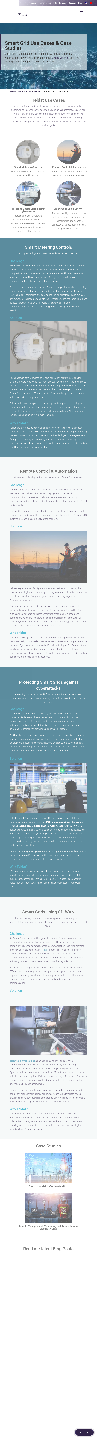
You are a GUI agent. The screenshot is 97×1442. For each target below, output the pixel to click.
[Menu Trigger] (81, 13)
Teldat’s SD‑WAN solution (23, 1060)
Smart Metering (60, 57)
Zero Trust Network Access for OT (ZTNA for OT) (59, 826)
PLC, (45, 949)
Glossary (34, 3)
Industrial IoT (35, 91)
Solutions (22, 91)
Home (13, 91)
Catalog (43, 3)
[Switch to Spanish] (91, 3)
